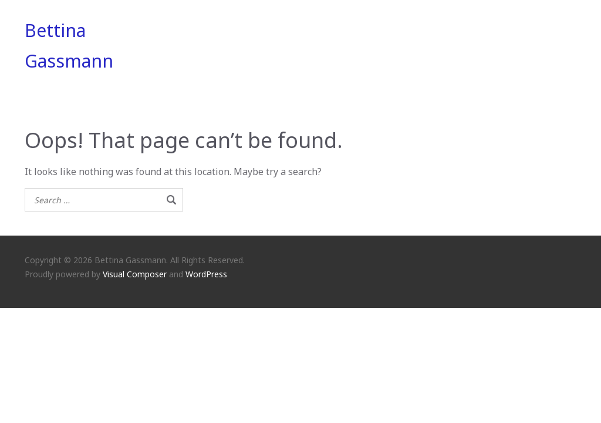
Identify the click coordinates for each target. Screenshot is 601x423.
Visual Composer (135, 274)
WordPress (206, 274)
